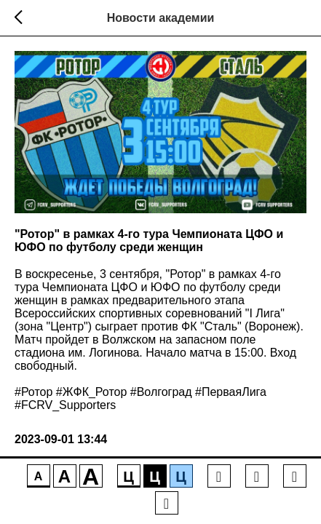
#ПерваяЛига (230, 392)
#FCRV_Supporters (65, 405)
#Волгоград (161, 392)
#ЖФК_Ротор (91, 392)
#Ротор (33, 392)
